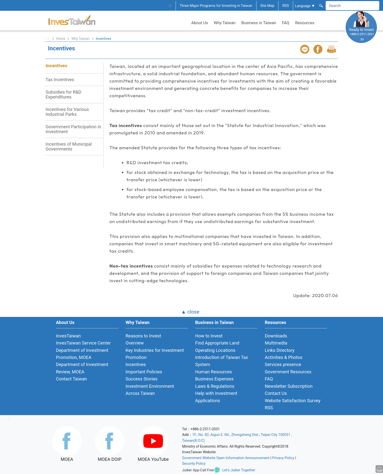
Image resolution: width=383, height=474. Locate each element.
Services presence (283, 364)
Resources (304, 22)
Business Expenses (214, 378)
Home (60, 39)
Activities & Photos (283, 357)
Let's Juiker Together (238, 470)
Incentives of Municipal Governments (68, 146)
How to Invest (209, 335)
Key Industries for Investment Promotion (155, 354)
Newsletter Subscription (289, 386)
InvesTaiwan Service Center (83, 342)
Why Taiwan (224, 22)
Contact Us (276, 393)
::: (170, 5)
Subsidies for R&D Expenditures (63, 94)
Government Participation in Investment (73, 129)
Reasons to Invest (143, 335)
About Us (199, 22)
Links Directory (279, 350)
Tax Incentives (59, 79)
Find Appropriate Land (217, 342)
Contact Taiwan (71, 378)
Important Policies (144, 371)
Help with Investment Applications (216, 397)
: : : (47, 39)
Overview (135, 342)
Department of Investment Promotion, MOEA (82, 354)
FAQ (285, 22)
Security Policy (194, 463)
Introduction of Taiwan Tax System (221, 361)
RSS (285, 5)
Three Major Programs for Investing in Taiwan (216, 5)
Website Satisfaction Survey (292, 400)
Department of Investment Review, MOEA (82, 368)
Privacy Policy (283, 458)
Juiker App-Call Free (198, 470)
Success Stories (142, 378)
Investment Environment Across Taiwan (150, 390)
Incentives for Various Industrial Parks (67, 112)
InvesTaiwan (68, 335)
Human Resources (213, 371)
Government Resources (288, 371)
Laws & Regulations (214, 386)
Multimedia (276, 342)
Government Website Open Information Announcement (226, 458)
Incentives (56, 65)
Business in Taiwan (258, 22)
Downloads (276, 335)
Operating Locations (215, 350)
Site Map (267, 5)
